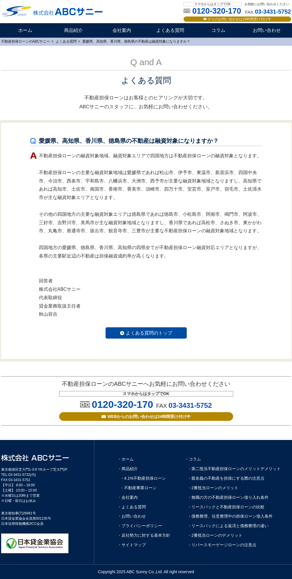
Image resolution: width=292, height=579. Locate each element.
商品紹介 (73, 30)
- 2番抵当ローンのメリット (213, 487)
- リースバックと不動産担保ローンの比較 (227, 507)
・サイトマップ (131, 545)
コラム (218, 30)
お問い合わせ (267, 30)
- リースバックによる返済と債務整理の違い (229, 525)
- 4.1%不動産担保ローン (144, 478)
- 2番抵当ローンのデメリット (215, 535)
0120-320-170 (122, 404)
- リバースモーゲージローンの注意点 (223, 545)
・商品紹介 (127, 468)
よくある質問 (170, 30)
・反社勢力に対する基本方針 (143, 535)
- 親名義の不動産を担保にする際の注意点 (227, 478)
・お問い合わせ (131, 516)
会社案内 (122, 30)
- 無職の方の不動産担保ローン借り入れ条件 (229, 497)
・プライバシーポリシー (139, 525)
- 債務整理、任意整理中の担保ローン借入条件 (231, 516)
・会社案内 (127, 497)
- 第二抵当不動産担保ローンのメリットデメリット (235, 468)
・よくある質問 (131, 507)
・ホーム (125, 459)
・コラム (193, 459)
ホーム (25, 30)
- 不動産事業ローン (139, 487)
